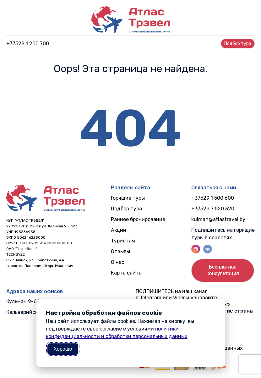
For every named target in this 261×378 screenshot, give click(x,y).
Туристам (123, 241)
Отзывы (120, 251)
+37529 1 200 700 (27, 44)
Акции (118, 230)
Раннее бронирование (138, 219)
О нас (117, 262)
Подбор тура (126, 209)
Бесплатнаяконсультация (222, 270)
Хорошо (63, 349)
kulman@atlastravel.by (218, 219)
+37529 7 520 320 (212, 209)
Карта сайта (126, 273)
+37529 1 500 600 (212, 198)
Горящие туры (128, 198)
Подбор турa (237, 43)
